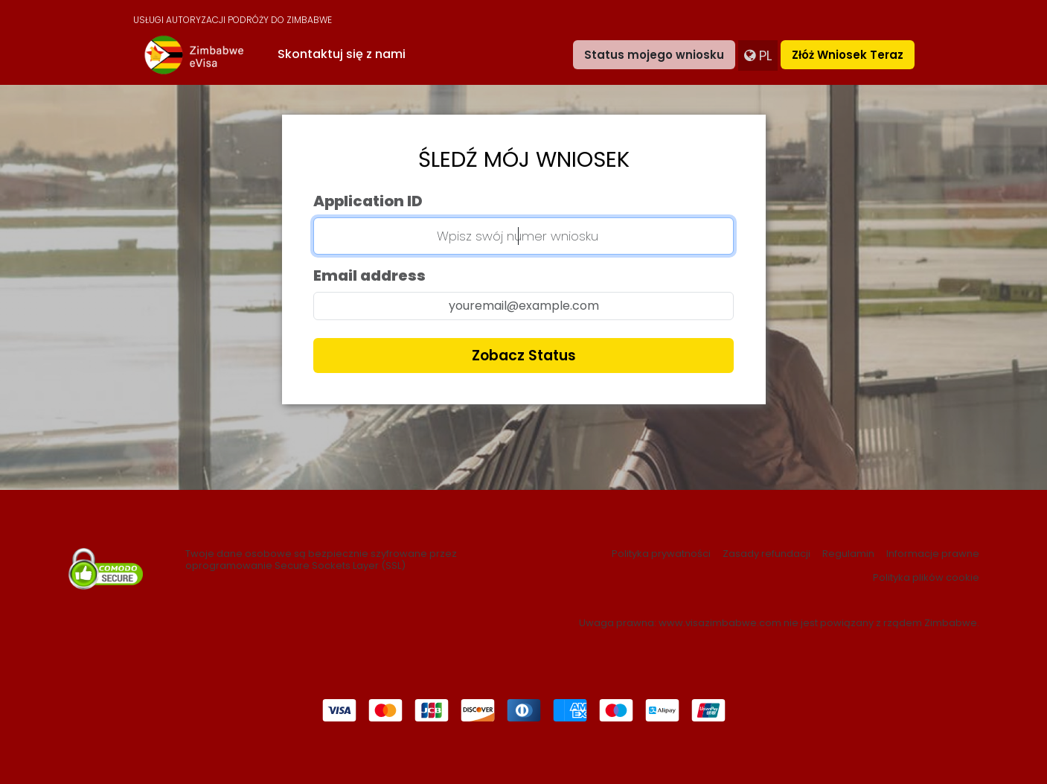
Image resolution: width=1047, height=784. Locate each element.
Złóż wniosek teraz (847, 55)
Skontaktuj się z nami (342, 54)
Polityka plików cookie (926, 578)
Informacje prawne (932, 554)
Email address (369, 275)
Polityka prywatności (661, 554)
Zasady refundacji (766, 554)
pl (758, 55)
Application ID (368, 201)
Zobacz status (524, 355)
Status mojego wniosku (654, 55)
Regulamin (848, 554)
